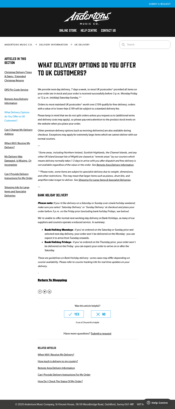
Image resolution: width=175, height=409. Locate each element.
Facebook (40, 292)
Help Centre (89, 30)
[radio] (74, 314)
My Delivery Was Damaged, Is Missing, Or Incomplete (17, 160)
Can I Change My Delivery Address (18, 132)
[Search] (145, 44)
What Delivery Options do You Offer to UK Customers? (16, 116)
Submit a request (160, 4)
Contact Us (108, 30)
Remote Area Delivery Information (16, 101)
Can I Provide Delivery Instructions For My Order (18, 176)
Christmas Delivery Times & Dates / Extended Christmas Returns (18, 76)
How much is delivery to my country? (58, 361)
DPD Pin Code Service (16, 89)
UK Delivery (82, 44)
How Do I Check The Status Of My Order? (60, 381)
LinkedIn (49, 292)
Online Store (68, 30)
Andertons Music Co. (18, 44)
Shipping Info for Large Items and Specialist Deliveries (16, 191)
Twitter (45, 292)
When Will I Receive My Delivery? (17, 145)
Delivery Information (53, 44)
